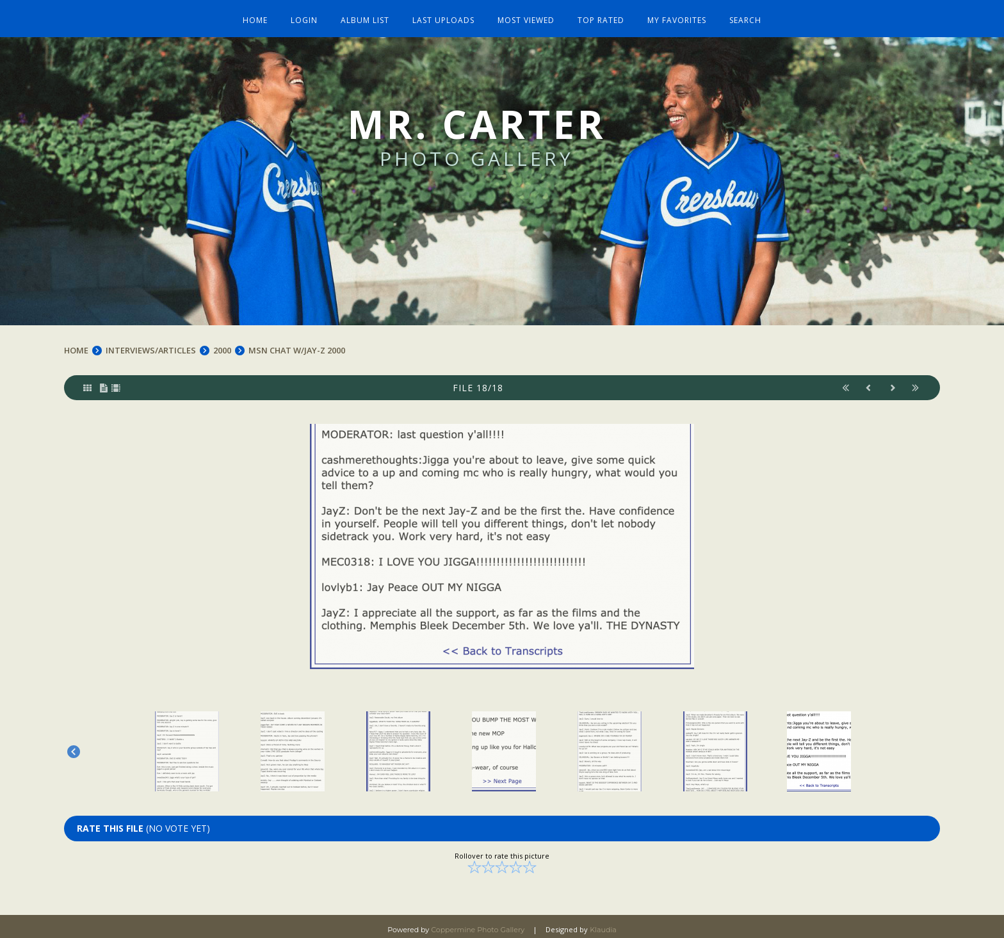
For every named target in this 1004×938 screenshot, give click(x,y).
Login (309, 14)
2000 (223, 343)
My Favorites (672, 14)
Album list (368, 14)
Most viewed (525, 14)
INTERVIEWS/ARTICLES (151, 343)
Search (739, 14)
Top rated (598, 14)
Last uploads (445, 14)
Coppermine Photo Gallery (477, 922)
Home (262, 14)
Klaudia (603, 922)
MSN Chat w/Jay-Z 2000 (299, 343)
